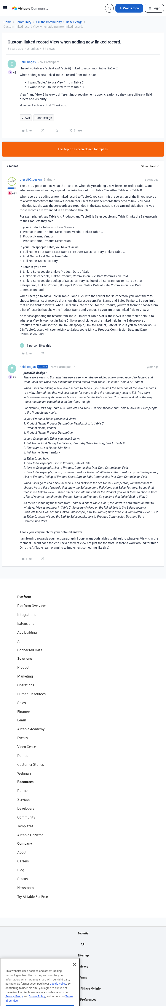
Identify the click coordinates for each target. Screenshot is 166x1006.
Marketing (25, 676)
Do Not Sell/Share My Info (83, 988)
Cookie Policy (58, 991)
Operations (25, 685)
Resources (25, 781)
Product (23, 667)
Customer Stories (30, 764)
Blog (20, 870)
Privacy (83, 966)
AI (19, 641)
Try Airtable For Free (32, 896)
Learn (21, 720)
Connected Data (29, 650)
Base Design (74, 22)
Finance (23, 711)
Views (26, 118)
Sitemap (83, 955)
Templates (25, 826)
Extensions (25, 623)
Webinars (24, 773)
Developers (25, 808)
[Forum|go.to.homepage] (30, 8)
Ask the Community (48, 22)
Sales (21, 702)
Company (24, 843)
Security (83, 933)
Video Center (27, 746)
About (22, 852)
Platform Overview (31, 605)
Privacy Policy (14, 1004)
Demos (22, 755)
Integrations (26, 614)
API (83, 944)
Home (7, 22)
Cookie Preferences (83, 999)
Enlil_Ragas (28, 62)
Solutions (24, 658)
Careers (23, 861)
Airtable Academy (31, 729)
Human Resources (31, 694)
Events (22, 737)
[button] (4, 9)
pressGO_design (31, 179)
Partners (23, 790)
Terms (83, 977)
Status (22, 878)
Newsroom (25, 887)
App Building (27, 632)
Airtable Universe (30, 835)
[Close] (74, 972)
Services (23, 799)
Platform (24, 596)
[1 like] (35, 345)
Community (23, 22)
